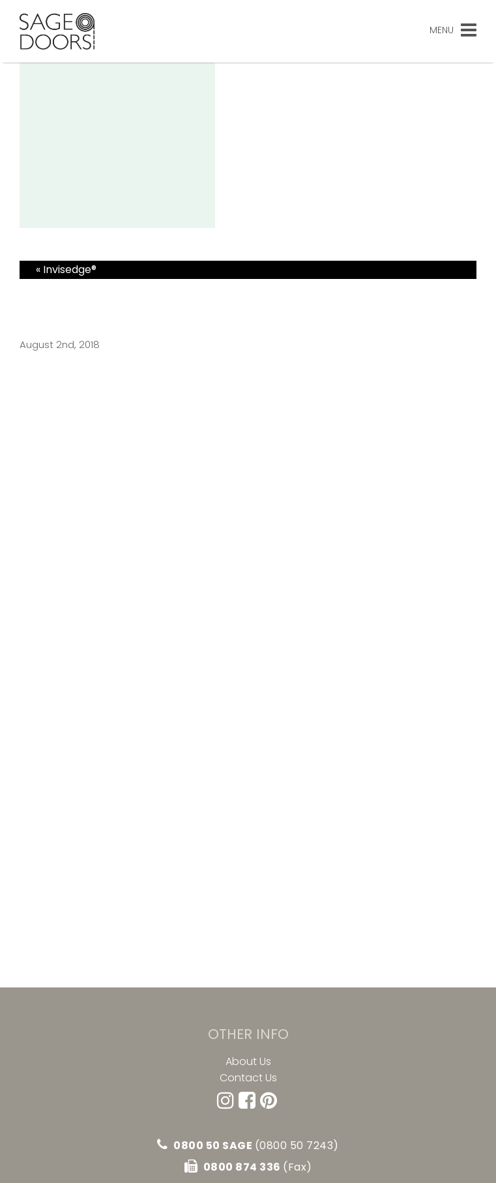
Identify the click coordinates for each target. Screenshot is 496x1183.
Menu (453, 30)
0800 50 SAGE (248, 1145)
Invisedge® (69, 269)
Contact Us (248, 1078)
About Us (248, 1062)
